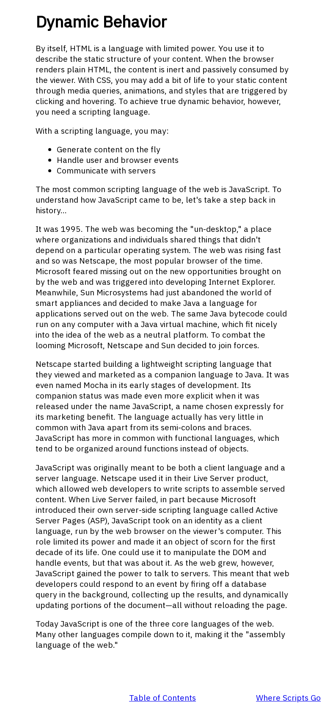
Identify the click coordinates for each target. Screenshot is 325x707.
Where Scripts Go (288, 697)
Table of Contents (162, 697)
